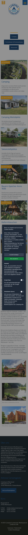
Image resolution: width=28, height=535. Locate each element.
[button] (14, 254)
